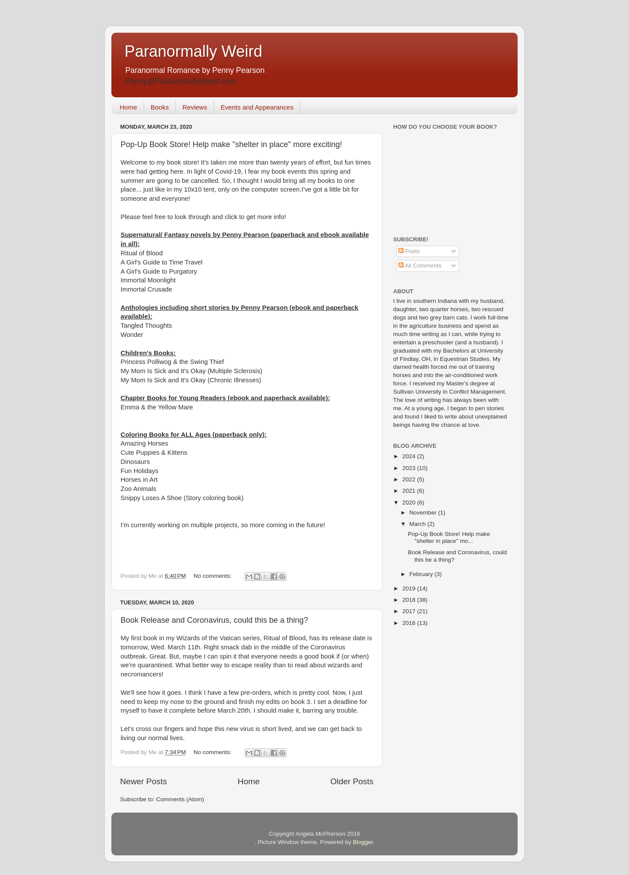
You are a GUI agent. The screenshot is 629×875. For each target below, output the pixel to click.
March (418, 524)
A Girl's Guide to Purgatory (159, 271)
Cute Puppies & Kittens (154, 452)
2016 (409, 623)
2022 (409, 479)
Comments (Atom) (180, 799)
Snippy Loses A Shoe (151, 497)
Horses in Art (139, 479)
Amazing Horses (144, 443)
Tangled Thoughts (146, 325)
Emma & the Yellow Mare (157, 407)
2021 (409, 490)
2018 (409, 600)
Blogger (363, 842)
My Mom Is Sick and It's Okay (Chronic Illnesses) (191, 380)
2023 (409, 468)
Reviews (194, 107)
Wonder (132, 334)
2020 (409, 502)
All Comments (420, 265)
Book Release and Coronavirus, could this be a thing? (214, 620)
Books (160, 107)
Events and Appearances (257, 107)
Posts (409, 251)
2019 (409, 588)
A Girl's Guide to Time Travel (162, 262)
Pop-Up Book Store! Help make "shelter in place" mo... (449, 537)
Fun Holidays (140, 470)
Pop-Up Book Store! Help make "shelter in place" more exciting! (231, 144)
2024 (409, 456)
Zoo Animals (138, 488)
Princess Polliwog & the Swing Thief (172, 361)
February (422, 574)
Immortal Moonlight (148, 280)
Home (128, 107)
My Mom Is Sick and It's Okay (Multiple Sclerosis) (192, 370)
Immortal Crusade (146, 289)
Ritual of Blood (142, 253)
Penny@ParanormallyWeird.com (180, 81)
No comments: (213, 576)
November (423, 512)
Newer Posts (143, 781)
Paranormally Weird (193, 51)
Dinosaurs (135, 461)
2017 (409, 611)
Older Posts (351, 781)
